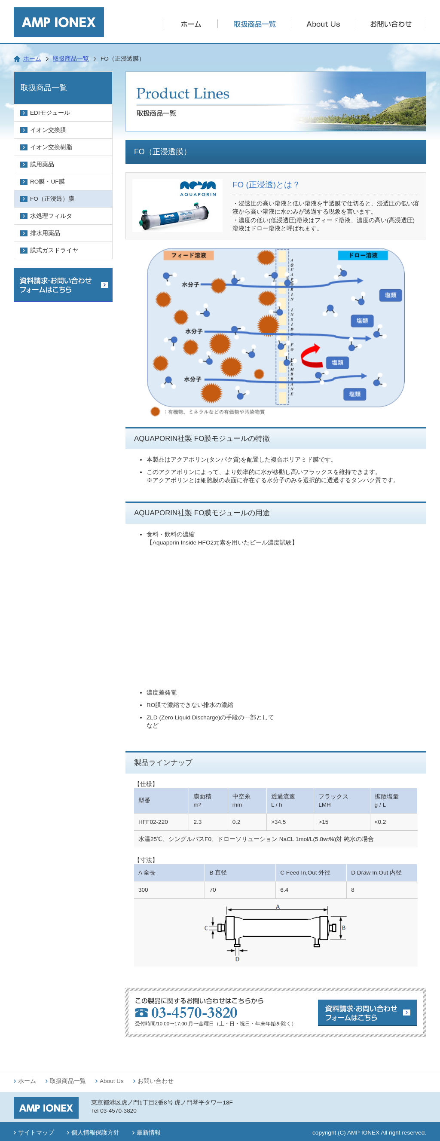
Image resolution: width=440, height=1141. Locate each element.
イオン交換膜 (48, 130)
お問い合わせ (156, 1081)
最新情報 (149, 1132)
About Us (112, 1081)
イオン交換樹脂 (51, 147)
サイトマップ (36, 1132)
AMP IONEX (363, 1132)
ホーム (32, 58)
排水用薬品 (45, 233)
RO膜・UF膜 (47, 181)
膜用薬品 (42, 164)
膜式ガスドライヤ (54, 250)
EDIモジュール (50, 113)
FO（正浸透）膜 (52, 199)
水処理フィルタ (51, 216)
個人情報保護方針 (95, 1132)
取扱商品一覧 (71, 58)
